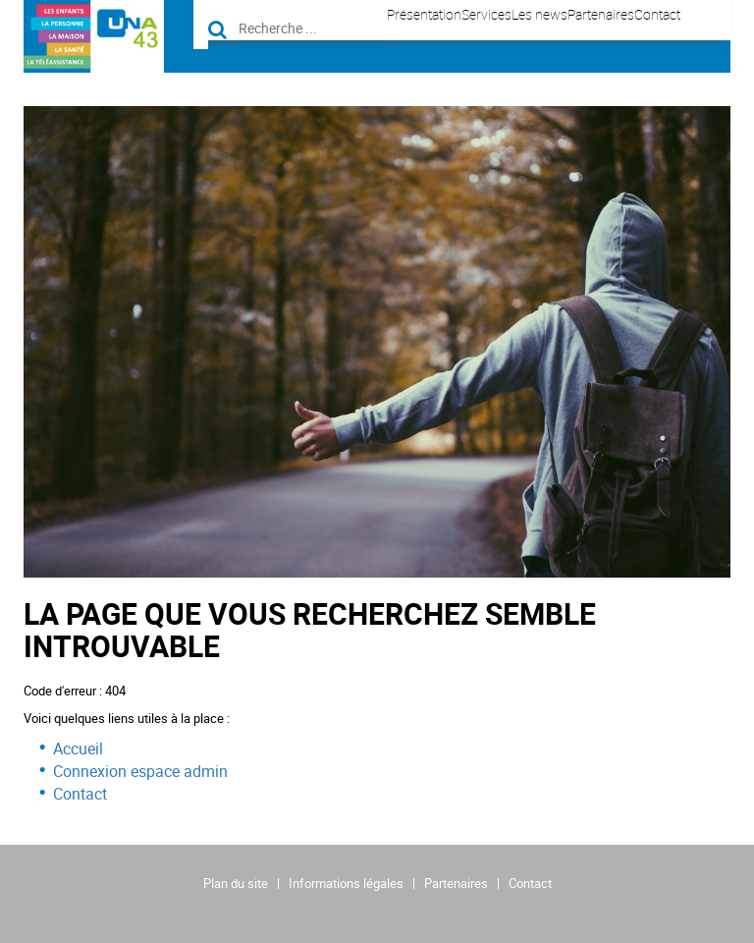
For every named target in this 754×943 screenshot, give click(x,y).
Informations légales (346, 883)
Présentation (424, 14)
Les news (539, 14)
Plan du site (235, 883)
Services (486, 14)
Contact (657, 14)
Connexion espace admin (140, 771)
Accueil (78, 748)
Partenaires (600, 14)
